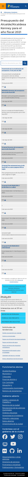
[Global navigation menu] (3, 6)
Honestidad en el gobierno (12, 415)
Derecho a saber (20, 473)
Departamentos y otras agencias (11, 458)
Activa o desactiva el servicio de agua (12, 359)
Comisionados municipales (12, 388)
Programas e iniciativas (11, 464)
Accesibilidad (21, 475)
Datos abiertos (8, 421)
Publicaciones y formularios (10, 12)
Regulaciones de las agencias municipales (13, 409)
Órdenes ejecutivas (9, 413)
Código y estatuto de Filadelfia (10, 401)
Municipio (6, 373)
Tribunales (6, 376)
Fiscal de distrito (8, 379)
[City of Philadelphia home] (13, 6)
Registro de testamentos (12, 391)
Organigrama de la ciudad (12, 424)
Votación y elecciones (10, 418)
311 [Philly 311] (3, 299)
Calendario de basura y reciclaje (11, 355)
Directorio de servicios (11, 462)
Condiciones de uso (8, 473)
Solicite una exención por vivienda (11, 333)
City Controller (8, 382)
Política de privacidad (10, 475)
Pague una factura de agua (10, 342)
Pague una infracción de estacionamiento (14, 339)
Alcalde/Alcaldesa (9, 371)
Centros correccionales (8, 336)
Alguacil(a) (6, 385)
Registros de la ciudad (11, 405)
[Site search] (26, 6)
